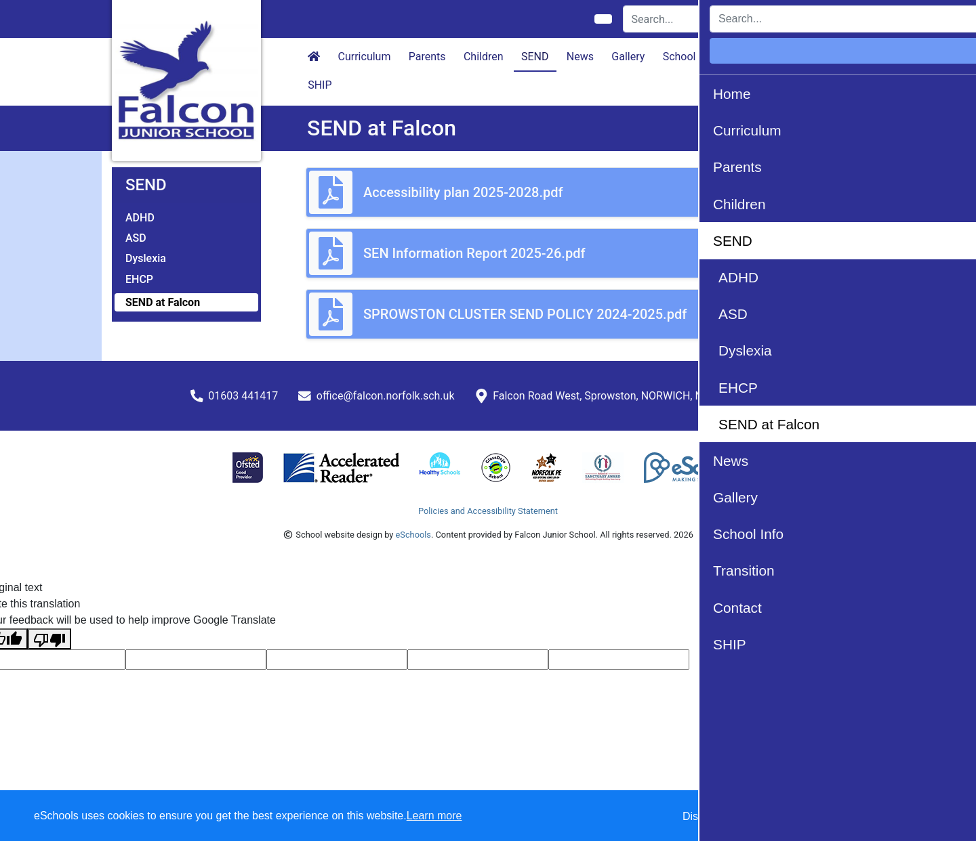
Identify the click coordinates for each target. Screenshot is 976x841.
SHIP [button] (319, 85)
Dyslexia (145, 258)
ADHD (140, 217)
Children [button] (484, 56)
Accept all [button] (887, 816)
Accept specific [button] (780, 816)
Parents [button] (427, 56)
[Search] (700, 19)
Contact (820, 56)
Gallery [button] (628, 56)
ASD (135, 238)
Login (841, 18)
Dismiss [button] (701, 816)
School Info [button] (690, 56)
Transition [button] (759, 56)
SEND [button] (535, 56)
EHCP (139, 279)
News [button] (580, 56)
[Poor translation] (49, 638)
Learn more (434, 815)
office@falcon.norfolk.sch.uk (386, 395)
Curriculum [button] (364, 56)
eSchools (413, 535)
